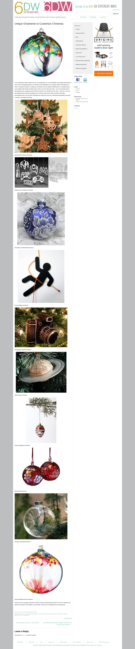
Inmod (77, 90)
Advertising (93, 17)
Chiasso (78, 88)
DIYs (77, 37)
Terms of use (89, 642)
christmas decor (22, 613)
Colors (78, 29)
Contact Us (103, 17)
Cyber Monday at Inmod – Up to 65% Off (27, 622)
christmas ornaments (43, 613)
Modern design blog (104, 642)
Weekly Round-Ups (81, 64)
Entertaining (79, 41)
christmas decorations (32, 613)
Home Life (79, 52)
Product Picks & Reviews (83, 60)
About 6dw (83, 17)
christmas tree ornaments (56, 613)
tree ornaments (25, 615)
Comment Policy (76, 642)
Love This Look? (80, 56)
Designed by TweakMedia (96, 645)
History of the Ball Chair (82, 101)
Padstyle (78, 92)
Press (41, 642)
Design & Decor (80, 33)
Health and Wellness (81, 48)
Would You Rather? (81, 68)
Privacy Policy (63, 642)
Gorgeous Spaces (81, 45)
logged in (23, 635)
